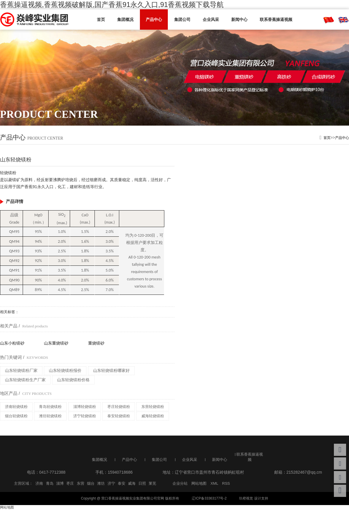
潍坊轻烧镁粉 (50, 416)
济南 (39, 483)
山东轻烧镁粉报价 (65, 370)
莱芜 (152, 483)
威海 (132, 483)
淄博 (60, 483)
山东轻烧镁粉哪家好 (111, 370)
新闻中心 (239, 19)
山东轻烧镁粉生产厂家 (25, 379)
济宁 (111, 483)
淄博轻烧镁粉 (84, 406)
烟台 (91, 483)
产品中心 (154, 19)
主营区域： (23, 483)
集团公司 (182, 19)
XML (214, 483)
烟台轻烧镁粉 (16, 416)
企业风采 (211, 19)
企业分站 (180, 483)
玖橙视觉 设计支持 (253, 498)
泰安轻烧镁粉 (118, 416)
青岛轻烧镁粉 (50, 406)
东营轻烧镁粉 (152, 406)
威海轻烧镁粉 (152, 416)
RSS (226, 483)
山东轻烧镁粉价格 (73, 379)
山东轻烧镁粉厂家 (21, 370)
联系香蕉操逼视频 (276, 19)
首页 (101, 19)
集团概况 (125, 19)
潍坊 (101, 483)
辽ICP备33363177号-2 (209, 498)
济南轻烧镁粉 (16, 406)
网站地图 (198, 483)
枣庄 (70, 483)
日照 (142, 483)
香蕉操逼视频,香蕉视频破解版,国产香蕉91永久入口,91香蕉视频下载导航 (112, 4)
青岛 (50, 483)
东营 (80, 483)
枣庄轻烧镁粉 (118, 406)
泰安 (121, 483)
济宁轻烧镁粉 (84, 416)
